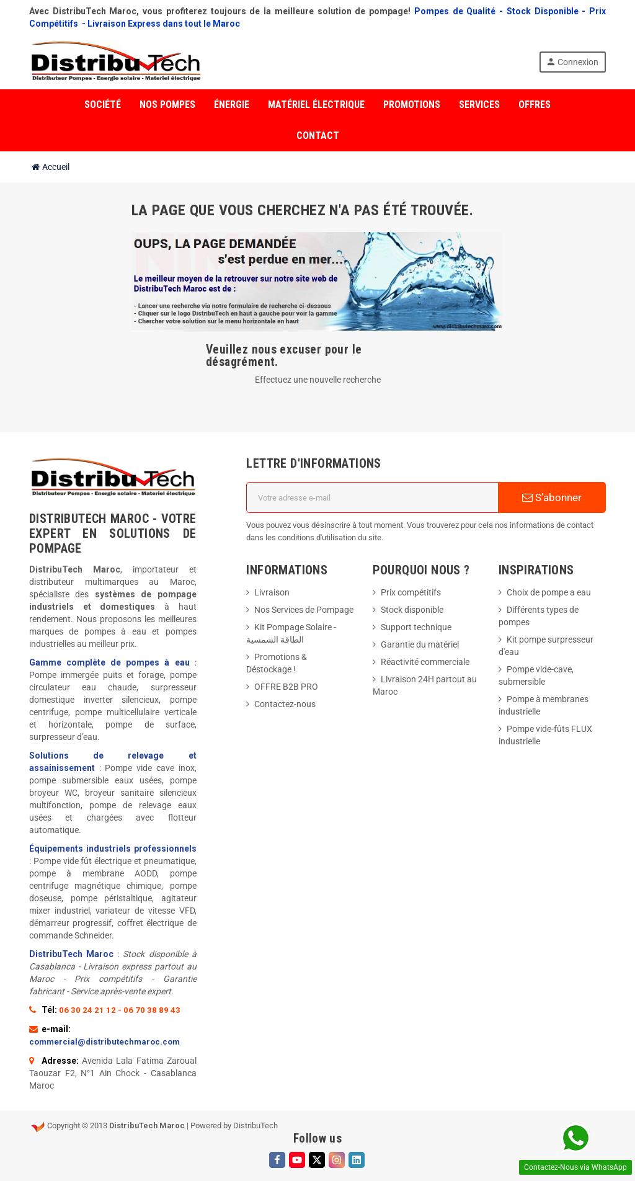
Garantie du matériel (420, 644)
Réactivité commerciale (425, 662)
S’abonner (552, 497)
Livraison (272, 592)
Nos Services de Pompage (303, 610)
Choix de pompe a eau (549, 592)
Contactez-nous (285, 704)
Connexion (572, 61)
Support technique (416, 627)
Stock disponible (412, 610)
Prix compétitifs (411, 592)
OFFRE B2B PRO (286, 687)
